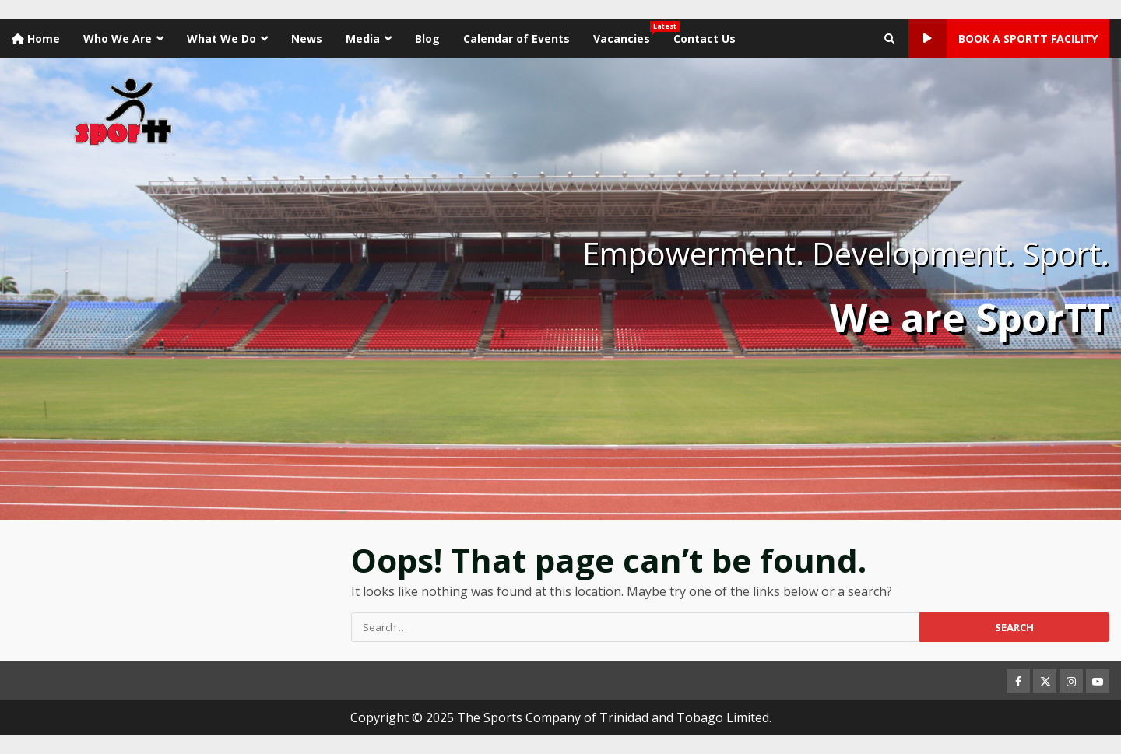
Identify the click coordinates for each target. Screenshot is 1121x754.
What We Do (221, 38)
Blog (427, 38)
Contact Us (704, 38)
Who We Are (117, 38)
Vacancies (627, 33)
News (306, 38)
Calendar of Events (516, 38)
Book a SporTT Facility (1003, 38)
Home (36, 38)
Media (363, 38)
